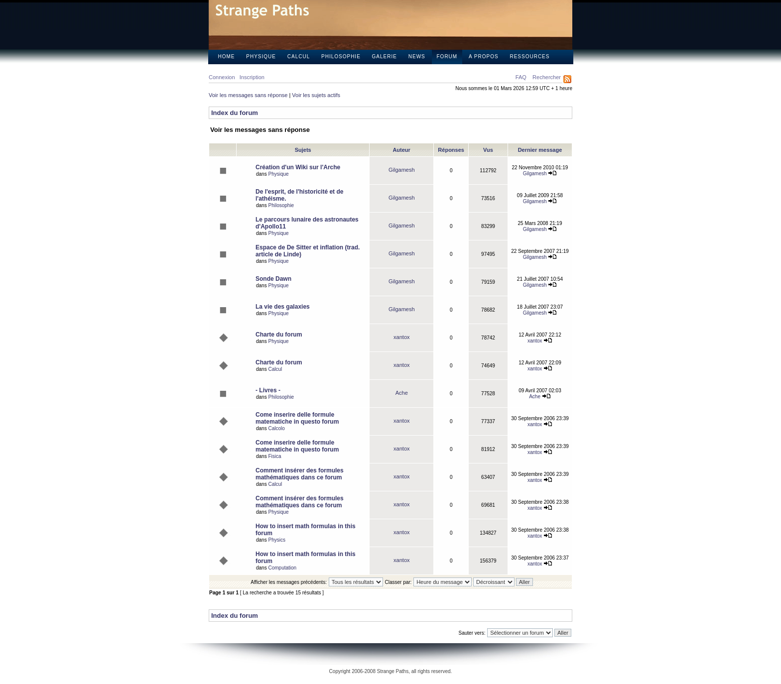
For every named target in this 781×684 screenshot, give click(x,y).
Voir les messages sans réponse (248, 95)
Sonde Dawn (273, 278)
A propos (484, 56)
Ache (401, 393)
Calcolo (276, 428)
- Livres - (268, 390)
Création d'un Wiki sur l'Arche (298, 167)
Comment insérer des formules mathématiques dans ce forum (300, 474)
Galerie (384, 56)
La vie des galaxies (283, 306)
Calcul (298, 56)
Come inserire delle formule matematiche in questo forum (297, 418)
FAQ (521, 77)
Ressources (529, 56)
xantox (401, 337)
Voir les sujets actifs (316, 95)
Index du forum (234, 112)
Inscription (252, 77)
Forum (447, 56)
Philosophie (341, 56)
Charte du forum (279, 334)
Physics (276, 540)
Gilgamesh (402, 170)
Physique (261, 56)
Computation (282, 567)
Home (226, 56)
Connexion (222, 77)
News (416, 56)
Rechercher (546, 77)
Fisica (274, 456)
